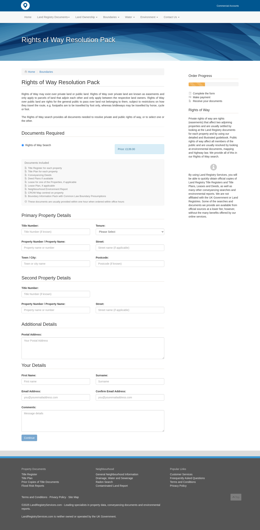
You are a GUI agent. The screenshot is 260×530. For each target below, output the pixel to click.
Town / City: (29, 257)
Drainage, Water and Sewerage (114, 478)
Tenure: (100, 225)
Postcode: (102, 257)
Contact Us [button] (171, 17)
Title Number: (30, 225)
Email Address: (31, 391)
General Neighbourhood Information (117, 474)
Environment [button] (149, 17)
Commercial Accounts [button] (228, 6)
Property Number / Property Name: (43, 241)
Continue (29, 437)
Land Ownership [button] (86, 17)
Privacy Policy (178, 485)
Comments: (29, 407)
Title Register (29, 474)
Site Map (73, 497)
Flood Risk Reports (33, 485)
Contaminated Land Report (112, 485)
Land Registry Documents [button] (53, 17)
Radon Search (104, 481)
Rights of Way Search (36, 145)
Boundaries (46, 71)
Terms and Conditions (183, 481)
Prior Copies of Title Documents (40, 481)
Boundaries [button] (111, 17)
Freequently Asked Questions (187, 478)
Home (27, 17)
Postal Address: (32, 334)
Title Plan (27, 478)
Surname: (102, 375)
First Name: (29, 375)
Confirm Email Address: (111, 391)
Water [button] (130, 17)
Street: (100, 241)
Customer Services (181, 474)
